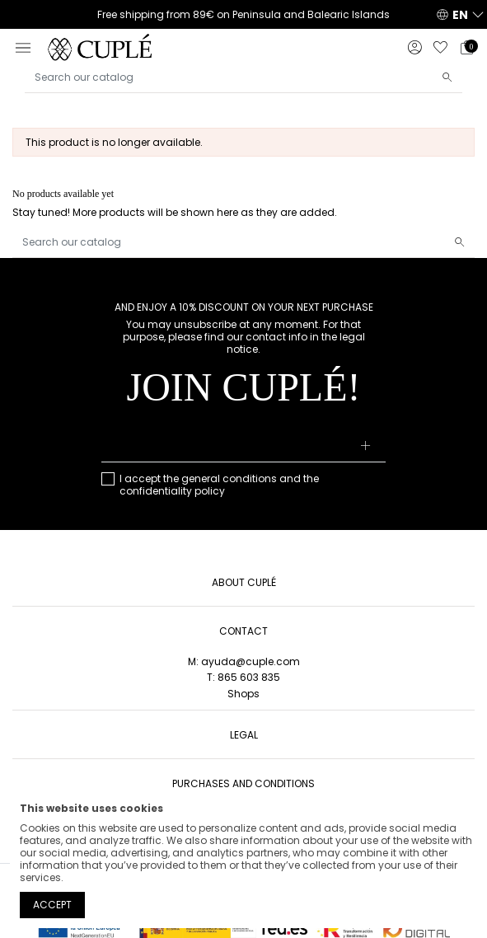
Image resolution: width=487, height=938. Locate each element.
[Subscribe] (366, 446)
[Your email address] (243, 446)
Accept (52, 905)
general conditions (229, 478)
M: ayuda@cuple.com (244, 661)
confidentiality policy (172, 491)
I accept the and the (219, 484)
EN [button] (460, 15)
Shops (243, 693)
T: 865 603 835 (243, 677)
